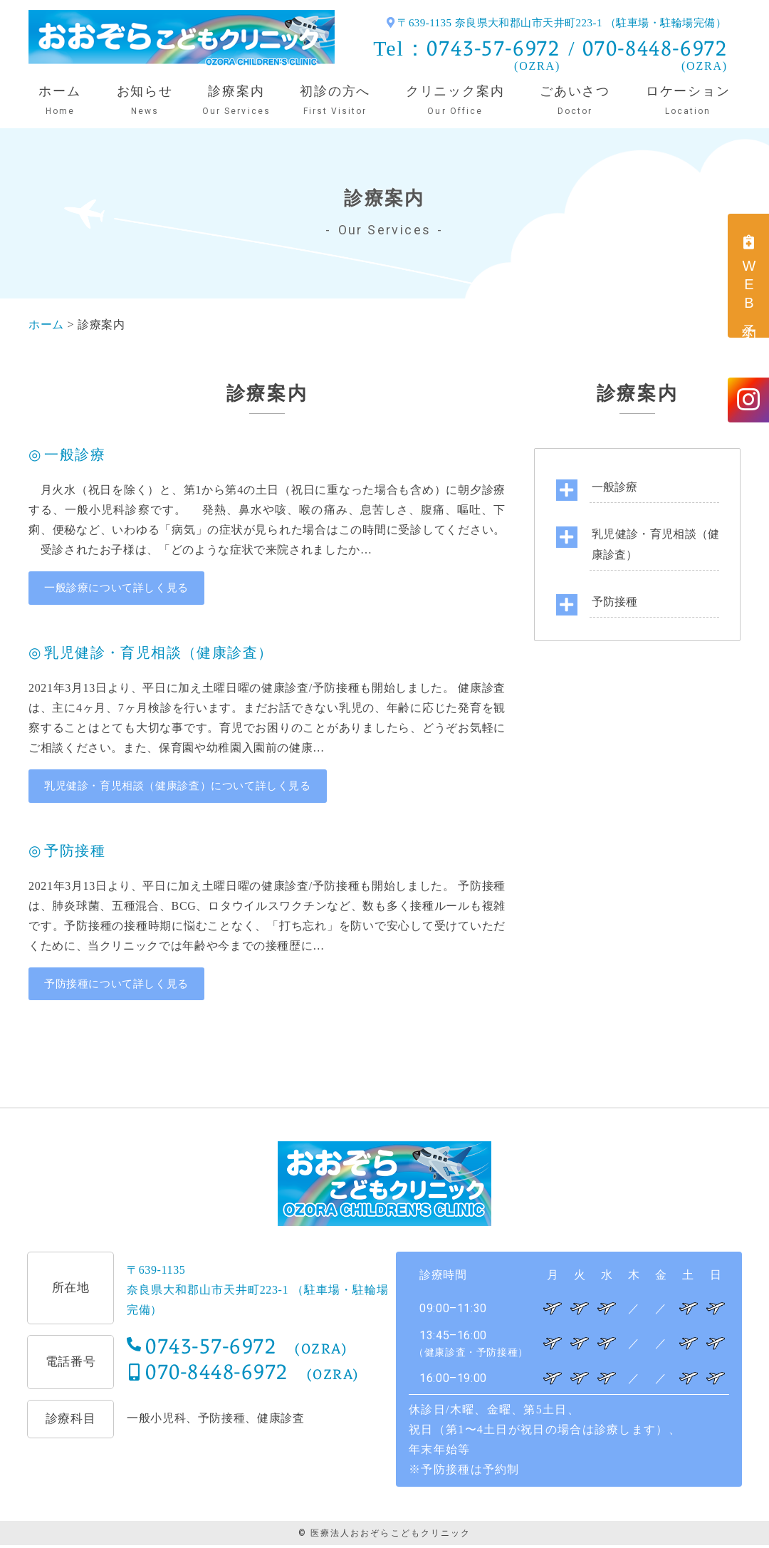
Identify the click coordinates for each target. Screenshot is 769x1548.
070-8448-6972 (655, 48)
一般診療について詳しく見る (121, 588)
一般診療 (615, 487)
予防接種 (615, 602)
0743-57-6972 (493, 48)
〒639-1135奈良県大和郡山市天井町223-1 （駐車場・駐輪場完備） (258, 1293)
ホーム (48, 324)
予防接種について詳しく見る (121, 986)
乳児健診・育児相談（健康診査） (655, 544)
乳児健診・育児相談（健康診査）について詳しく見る (186, 787)
